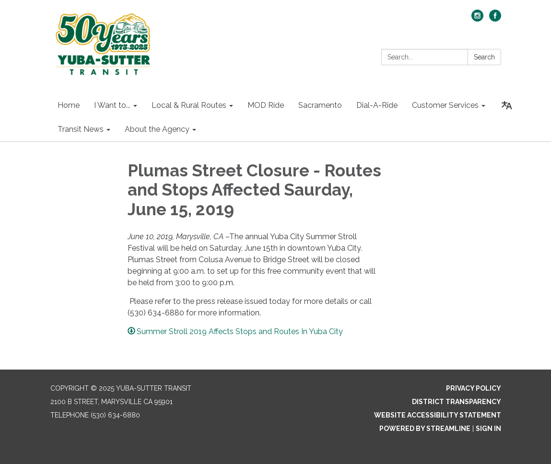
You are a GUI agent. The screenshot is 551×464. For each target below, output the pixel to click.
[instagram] (477, 18)
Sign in (488, 428)
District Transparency (456, 402)
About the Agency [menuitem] (157, 129)
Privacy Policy (473, 388)
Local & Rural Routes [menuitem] (189, 105)
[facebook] (495, 18)
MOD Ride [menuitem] (265, 105)
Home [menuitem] (69, 105)
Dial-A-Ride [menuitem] (377, 105)
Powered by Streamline (424, 428)
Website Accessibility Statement (437, 415)
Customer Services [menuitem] (445, 105)
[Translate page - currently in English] (507, 105)
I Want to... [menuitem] (112, 105)
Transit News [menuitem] (81, 129)
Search (484, 57)
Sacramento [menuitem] (320, 105)
